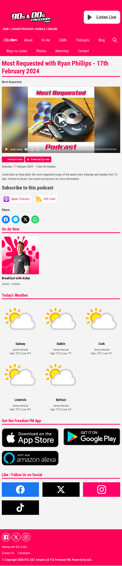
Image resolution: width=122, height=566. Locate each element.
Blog (101, 40)
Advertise (62, 51)
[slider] (80, 149)
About (28, 40)
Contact (83, 51)
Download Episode (40, 159)
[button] (61, 120)
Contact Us (8, 553)
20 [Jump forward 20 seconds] (38, 149)
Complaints (24, 553)
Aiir (89, 560)
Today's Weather (15, 295)
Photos (41, 51)
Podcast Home (15, 159)
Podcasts (82, 40)
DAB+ (63, 40)
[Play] (6, 149)
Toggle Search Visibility (115, 41)
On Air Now (10, 229)
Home (10, 40)
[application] (61, 120)
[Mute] (26, 149)
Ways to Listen (16, 51)
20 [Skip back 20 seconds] (32, 149)
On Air (46, 40)
